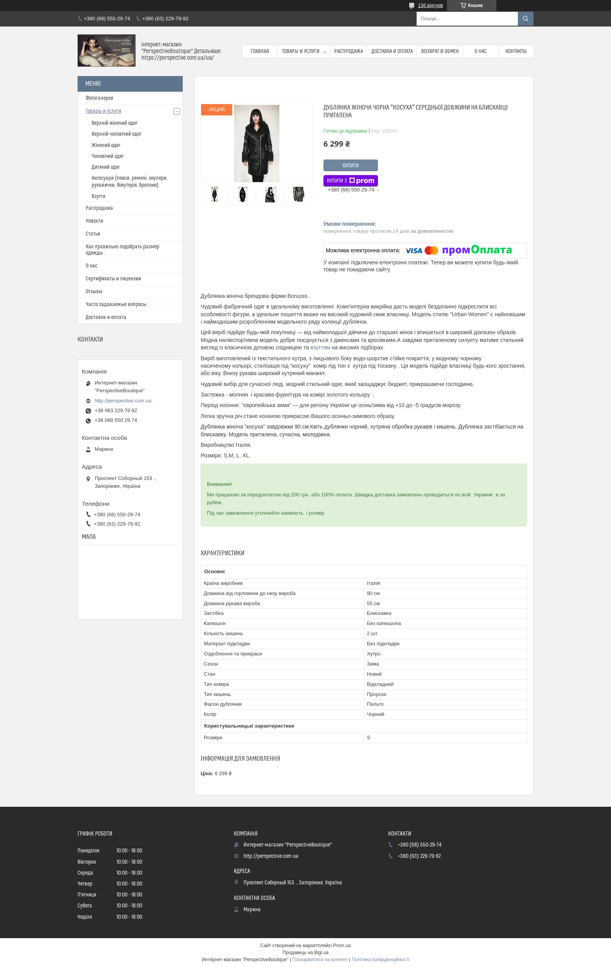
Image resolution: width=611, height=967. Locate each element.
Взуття (98, 196)
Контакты (516, 51)
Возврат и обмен (440, 51)
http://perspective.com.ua (123, 401)
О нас (481, 51)
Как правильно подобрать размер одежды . (122, 250)
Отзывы (94, 292)
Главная (260, 51)
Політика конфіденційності (381, 959)
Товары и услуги (301, 51)
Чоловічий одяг (108, 156)
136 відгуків (430, 5)
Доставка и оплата (392, 51)
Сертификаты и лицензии (113, 279)
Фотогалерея (99, 98)
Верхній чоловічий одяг (116, 134)
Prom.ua (342, 945)
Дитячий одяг (106, 167)
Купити (351, 166)
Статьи (93, 234)
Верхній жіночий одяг (115, 123)
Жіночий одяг (106, 145)
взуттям (320, 347)
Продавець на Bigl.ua (305, 952)
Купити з (350, 180)
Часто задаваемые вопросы (116, 304)
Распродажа (348, 51)
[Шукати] (525, 19)
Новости (94, 221)
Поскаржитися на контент (320, 959)
